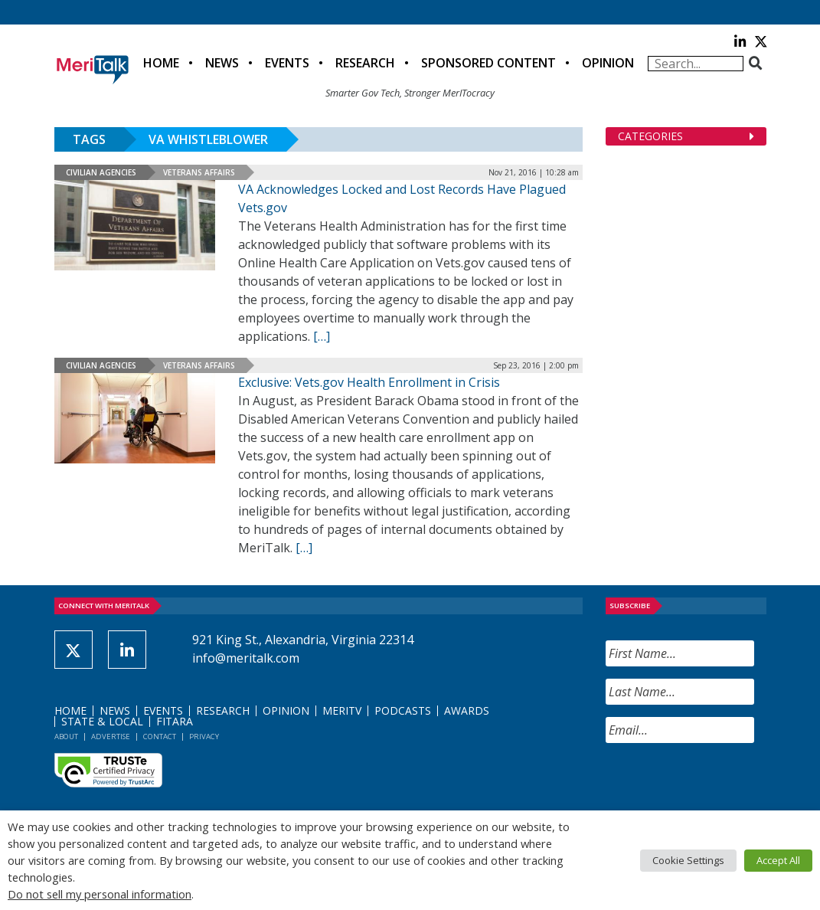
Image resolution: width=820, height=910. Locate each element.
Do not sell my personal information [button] (99, 894)
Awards (466, 710)
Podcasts (402, 710)
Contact (159, 736)
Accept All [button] (778, 860)
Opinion (608, 62)
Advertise (110, 736)
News (222, 62)
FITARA (174, 721)
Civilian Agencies (101, 172)
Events (287, 62)
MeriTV (341, 710)
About (66, 736)
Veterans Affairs (199, 172)
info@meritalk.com (245, 658)
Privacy (204, 736)
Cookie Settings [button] (688, 860)
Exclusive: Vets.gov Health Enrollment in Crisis (369, 382)
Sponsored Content (488, 62)
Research (365, 62)
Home (161, 62)
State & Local (102, 721)
